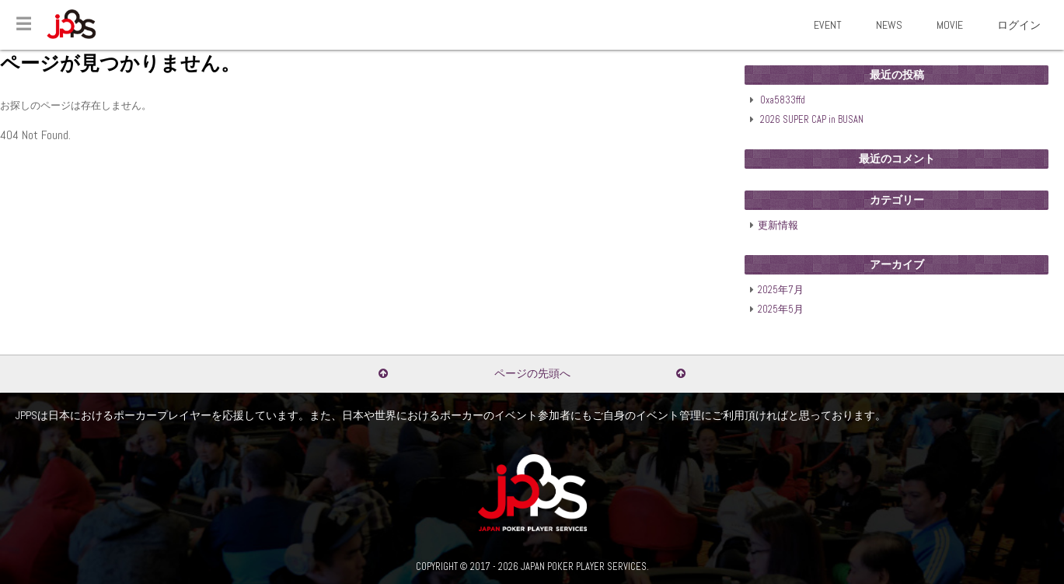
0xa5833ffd (782, 100)
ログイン (1019, 25)
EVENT (828, 25)
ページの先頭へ (532, 373)
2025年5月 (781, 309)
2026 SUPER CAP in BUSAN (811, 120)
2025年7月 (781, 290)
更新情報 (778, 225)
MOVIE (950, 25)
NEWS (889, 25)
